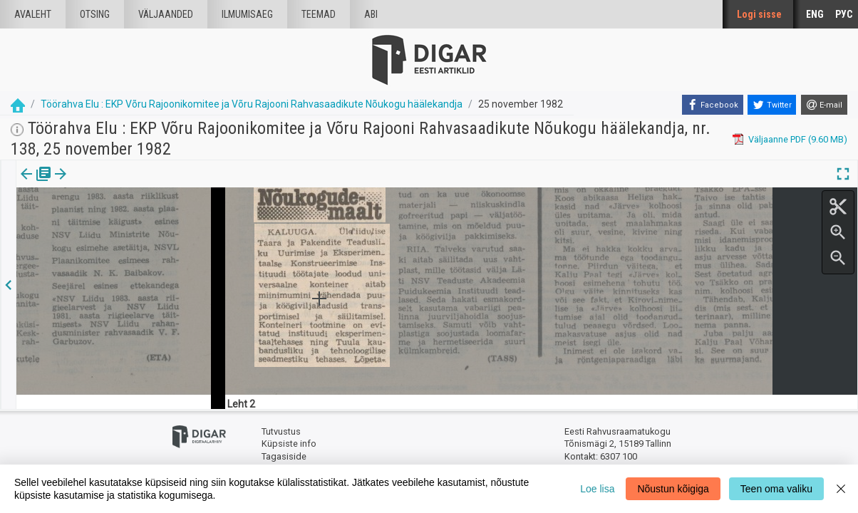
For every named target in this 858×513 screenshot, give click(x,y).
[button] (122, 183)
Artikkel (100, 184)
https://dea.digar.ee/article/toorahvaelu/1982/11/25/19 (130, 223)
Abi (371, 14)
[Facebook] (712, 105)
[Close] (840, 489)
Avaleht (32, 14)
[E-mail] (824, 105)
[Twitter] (772, 105)
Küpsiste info (289, 443)
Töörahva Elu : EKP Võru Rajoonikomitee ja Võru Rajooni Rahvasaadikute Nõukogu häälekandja (251, 104)
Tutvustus (281, 431)
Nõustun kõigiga (672, 488)
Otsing (95, 14)
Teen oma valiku (776, 488)
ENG (815, 14)
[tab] (36, 184)
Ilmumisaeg (247, 14)
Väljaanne (36, 184)
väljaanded (165, 14)
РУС (843, 14)
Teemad (318, 14)
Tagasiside (284, 456)
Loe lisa (597, 488)
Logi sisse (759, 14)
